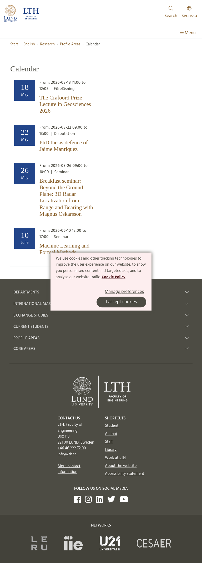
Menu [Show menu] (188, 32)
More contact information (69, 469)
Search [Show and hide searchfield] (170, 12)
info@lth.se (67, 454)
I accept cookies (121, 302)
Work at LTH (115, 458)
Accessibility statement (124, 474)
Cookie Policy (113, 277)
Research (47, 44)
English (29, 44)
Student (111, 426)
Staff (109, 442)
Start (14, 44)
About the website (121, 466)
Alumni (111, 434)
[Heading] (53, 98)
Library (111, 450)
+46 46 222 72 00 (72, 448)
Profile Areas (70, 44)
